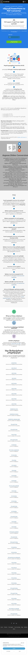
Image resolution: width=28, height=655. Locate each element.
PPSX (21, 166)
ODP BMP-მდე (14, 362)
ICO (18, 184)
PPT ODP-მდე (14, 475)
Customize (8, 651)
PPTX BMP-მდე (14, 547)
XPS (18, 181)
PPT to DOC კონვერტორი (14, 449)
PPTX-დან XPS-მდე (14, 613)
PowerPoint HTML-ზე (14, 414)
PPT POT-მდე (14, 490)
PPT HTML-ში (14, 465)
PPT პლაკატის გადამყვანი (14, 485)
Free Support (10, 627)
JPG (11, 184)
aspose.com (10, 14)
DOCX (18, 179)
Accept (14, 648)
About (14, 628)
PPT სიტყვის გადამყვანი (14, 531)
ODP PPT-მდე (14, 388)
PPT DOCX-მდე (14, 455)
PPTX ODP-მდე (14, 577)
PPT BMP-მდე (14, 444)
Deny (20, 651)
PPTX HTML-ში (14, 567)
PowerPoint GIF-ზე (14, 409)
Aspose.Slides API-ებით (16, 343)
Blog (22, 627)
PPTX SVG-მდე (14, 598)
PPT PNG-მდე (14, 480)
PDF (10, 37)
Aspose (4, 1)
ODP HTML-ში (14, 368)
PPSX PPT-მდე (14, 434)
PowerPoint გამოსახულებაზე (14, 419)
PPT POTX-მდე (14, 501)
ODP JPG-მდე (14, 373)
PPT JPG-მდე (14, 470)
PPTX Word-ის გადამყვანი (14, 608)
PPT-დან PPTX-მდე (14, 516)
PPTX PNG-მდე (14, 583)
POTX (9, 176)
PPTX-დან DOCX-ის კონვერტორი (14, 557)
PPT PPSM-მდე (14, 511)
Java (24, 137)
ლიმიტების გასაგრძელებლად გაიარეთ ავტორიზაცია (14, 26)
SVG (13, 184)
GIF (13, 168)
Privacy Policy (14, 31)
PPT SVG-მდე (14, 521)
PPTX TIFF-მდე (14, 603)
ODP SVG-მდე (14, 393)
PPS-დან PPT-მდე (14, 424)
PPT (11, 176)
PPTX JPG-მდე (14, 572)
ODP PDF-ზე (14, 378)
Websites (25, 627)
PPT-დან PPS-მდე (14, 506)
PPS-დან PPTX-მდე (14, 429)
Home (2, 627)
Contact (18, 636)
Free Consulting (17, 627)
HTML (10, 163)
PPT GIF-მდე (14, 460)
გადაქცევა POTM (12, 167)
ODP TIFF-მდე (14, 398)
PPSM (10, 179)
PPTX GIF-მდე (14, 562)
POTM (6, 176)
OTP (6, 173)
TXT (15, 181)
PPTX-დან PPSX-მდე (14, 588)
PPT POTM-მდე (14, 496)
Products (5, 627)
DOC (15, 179)
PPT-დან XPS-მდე (14, 537)
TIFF (9, 184)
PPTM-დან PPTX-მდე (14, 542)
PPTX (8, 173)
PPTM (11, 173)
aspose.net (14, 14)
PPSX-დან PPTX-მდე (14, 439)
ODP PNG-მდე (14, 383)
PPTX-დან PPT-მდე (14, 593)
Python (19, 137)
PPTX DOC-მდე (14, 552)
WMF (16, 184)
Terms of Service (24, 30)
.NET (22, 137)
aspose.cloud (19, 14)
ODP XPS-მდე (14, 403)
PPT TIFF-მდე (14, 526)
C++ (26, 137)
